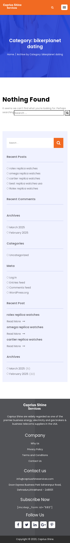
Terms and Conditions (35, 455)
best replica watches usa (25, 183)
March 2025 (17, 227)
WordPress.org (19, 293)
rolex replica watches (23, 168)
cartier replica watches (24, 178)
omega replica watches (24, 173)
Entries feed (17, 282)
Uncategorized (19, 255)
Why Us (35, 443)
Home (10, 54)
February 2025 (18, 233)
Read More (16, 321)
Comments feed (20, 287)
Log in (13, 277)
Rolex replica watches (23, 188)
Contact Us (35, 461)
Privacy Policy (35, 449)
